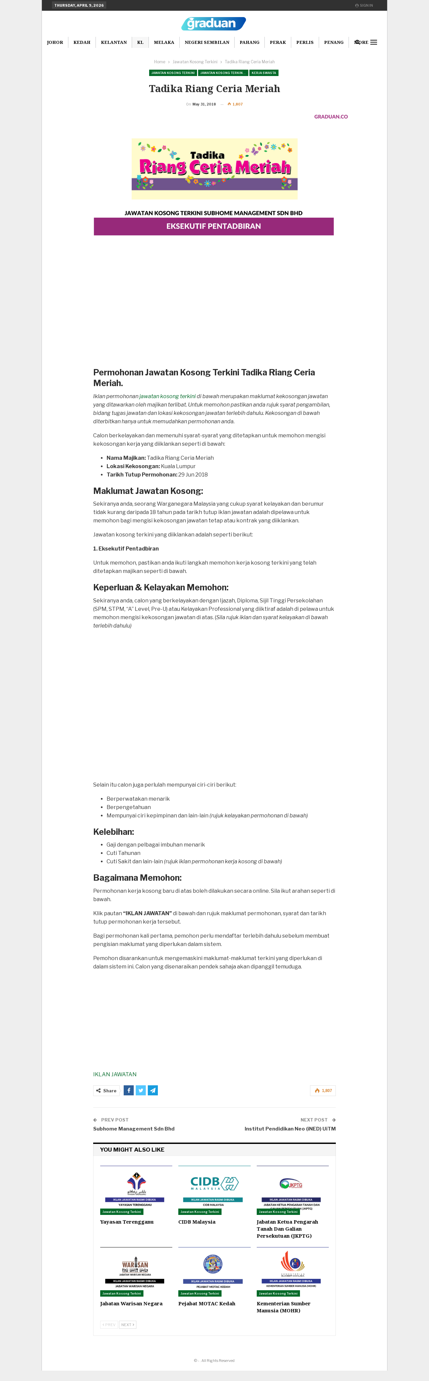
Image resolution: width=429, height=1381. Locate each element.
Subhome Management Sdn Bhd (134, 1139)
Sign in (364, 5)
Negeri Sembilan (207, 42)
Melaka (164, 42)
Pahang (249, 42)
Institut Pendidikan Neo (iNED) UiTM (290, 1139)
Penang (334, 42)
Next (127, 1335)
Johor (55, 42)
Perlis (305, 42)
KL (140, 42)
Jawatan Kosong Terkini (173, 73)
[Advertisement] (214, 324)
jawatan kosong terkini (167, 407)
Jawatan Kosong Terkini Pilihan (224, 73)
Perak (278, 42)
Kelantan (114, 42)
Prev (109, 1335)
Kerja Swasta (264, 73)
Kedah (81, 42)
